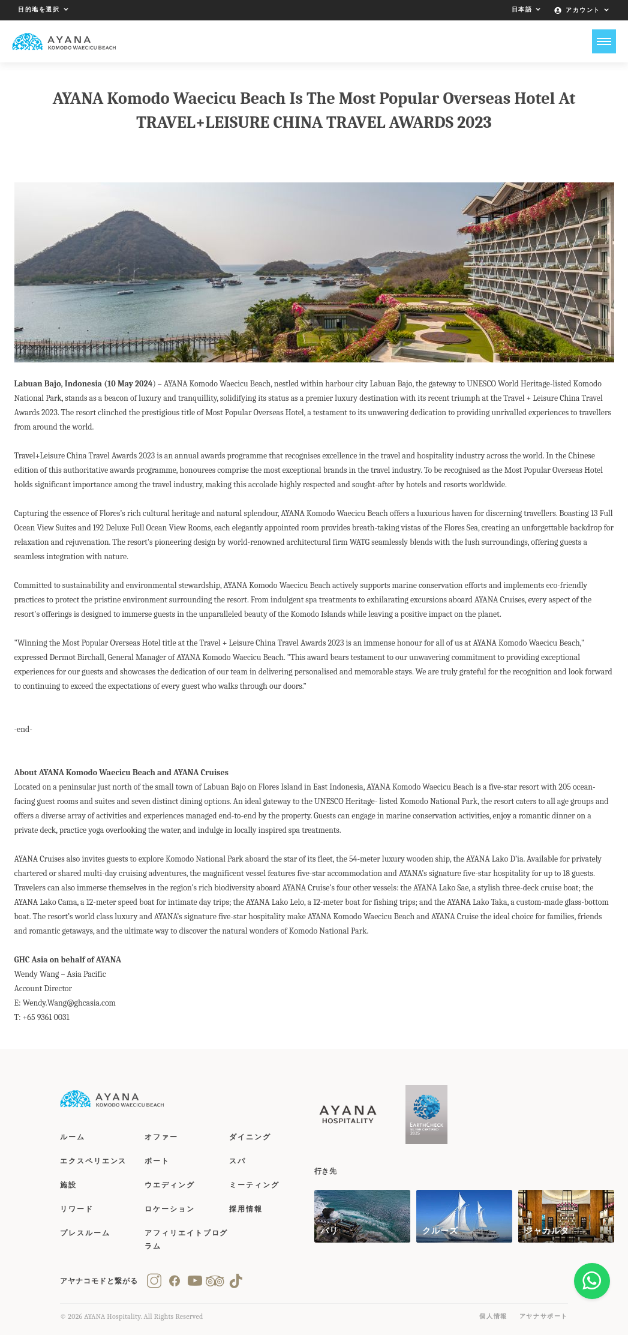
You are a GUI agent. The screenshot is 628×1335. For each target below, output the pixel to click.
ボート (157, 1161)
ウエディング (170, 1185)
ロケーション (170, 1209)
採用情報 (246, 1209)
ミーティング (254, 1185)
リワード (77, 1209)
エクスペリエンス (93, 1161)
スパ (237, 1161)
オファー (161, 1137)
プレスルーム (85, 1233)
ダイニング (250, 1137)
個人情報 (493, 1316)
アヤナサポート (543, 1316)
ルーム (72, 1137)
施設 (68, 1185)
